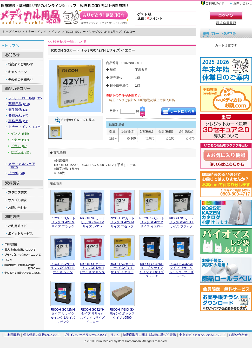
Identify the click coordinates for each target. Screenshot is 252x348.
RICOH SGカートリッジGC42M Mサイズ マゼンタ (122, 222)
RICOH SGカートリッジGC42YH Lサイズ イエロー (122, 268)
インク (56, 31)
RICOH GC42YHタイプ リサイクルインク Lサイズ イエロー (92, 316)
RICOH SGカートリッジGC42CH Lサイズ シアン (62, 268)
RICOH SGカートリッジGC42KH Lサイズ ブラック (181, 222)
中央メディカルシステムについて (202, 334)
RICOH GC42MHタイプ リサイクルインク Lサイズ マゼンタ (63, 316)
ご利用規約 (12, 334)
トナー (20, 140)
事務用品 (18, 121)
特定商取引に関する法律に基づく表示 (149, 334)
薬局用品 (19, 104)
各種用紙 (18, 115)
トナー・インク (36, 31)
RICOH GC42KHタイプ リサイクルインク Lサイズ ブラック (152, 270)
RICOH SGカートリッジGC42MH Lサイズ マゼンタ (92, 268)
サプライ (21, 152)
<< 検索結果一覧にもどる (67, 42)
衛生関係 (18, 110)
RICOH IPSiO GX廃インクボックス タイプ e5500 (122, 313)
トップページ (11, 31)
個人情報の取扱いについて (42, 334)
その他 (16, 173)
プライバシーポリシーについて (85, 334)
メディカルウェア (21, 165)
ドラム (19, 146)
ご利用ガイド (214, 3)
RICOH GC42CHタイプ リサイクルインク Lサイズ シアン (181, 270)
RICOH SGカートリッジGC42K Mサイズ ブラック (62, 222)
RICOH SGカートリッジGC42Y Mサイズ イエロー (151, 222)
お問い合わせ (242, 3)
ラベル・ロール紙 (25, 98)
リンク (115, 334)
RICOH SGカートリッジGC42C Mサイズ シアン (92, 222)
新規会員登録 (226, 23)
